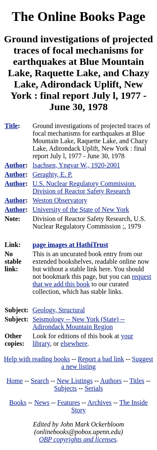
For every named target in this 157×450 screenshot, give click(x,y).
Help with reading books (37, 359)
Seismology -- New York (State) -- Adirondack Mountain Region (79, 323)
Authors (111, 380)
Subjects (65, 388)
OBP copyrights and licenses (77, 439)
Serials (94, 388)
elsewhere (74, 343)
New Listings (75, 380)
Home (15, 380)
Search (40, 380)
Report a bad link (101, 359)
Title (11, 125)
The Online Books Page (78, 16)
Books (17, 402)
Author (15, 165)
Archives (100, 402)
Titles (136, 380)
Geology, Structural (59, 310)
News (41, 402)
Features (68, 402)
